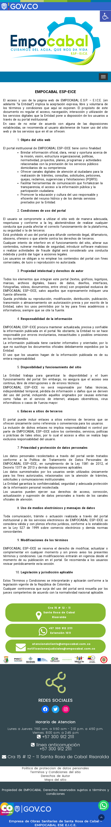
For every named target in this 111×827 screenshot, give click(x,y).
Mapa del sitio (55, 780)
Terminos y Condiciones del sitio (55, 772)
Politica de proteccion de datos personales (55, 768)
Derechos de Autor (55, 776)
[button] (105, 16)
